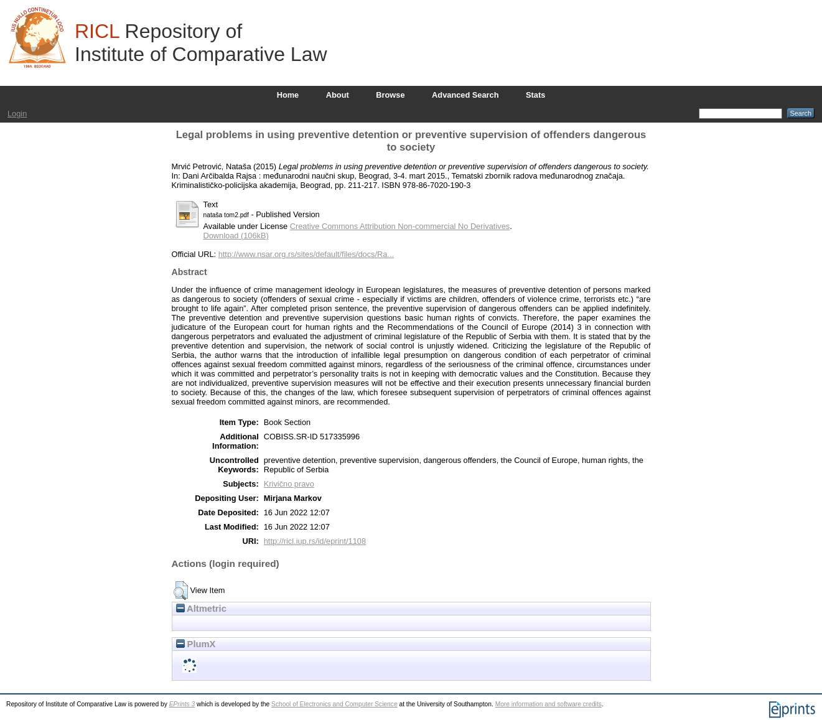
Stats (535, 95)
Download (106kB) (236, 235)
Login (17, 113)
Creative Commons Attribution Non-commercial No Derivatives (400, 226)
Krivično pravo (289, 484)
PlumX (196, 644)
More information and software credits (548, 704)
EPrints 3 (182, 704)
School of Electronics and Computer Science (334, 704)
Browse (390, 95)
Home (288, 95)
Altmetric (201, 609)
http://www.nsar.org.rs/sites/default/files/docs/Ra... (306, 254)
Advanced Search (465, 95)
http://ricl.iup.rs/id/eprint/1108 (315, 541)
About (337, 95)
